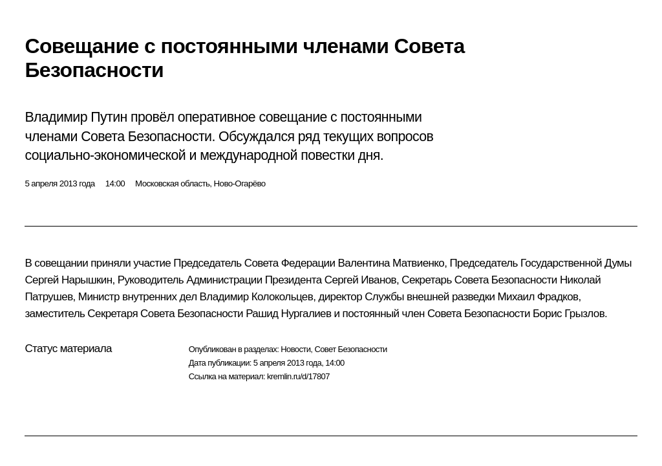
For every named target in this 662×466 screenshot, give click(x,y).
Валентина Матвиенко (391, 263)
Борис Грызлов (568, 313)
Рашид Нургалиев (288, 313)
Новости (295, 349)
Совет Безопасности (350, 349)
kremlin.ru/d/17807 (298, 376)
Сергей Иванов (360, 280)
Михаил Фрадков (538, 297)
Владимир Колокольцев (257, 297)
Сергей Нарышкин (68, 280)
